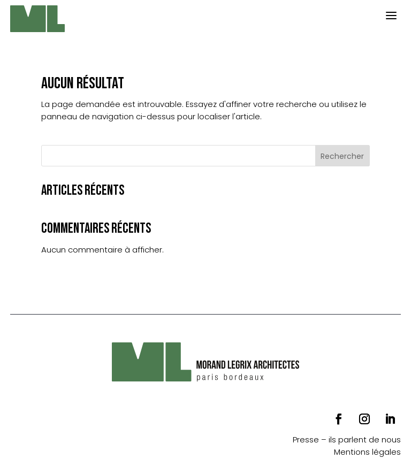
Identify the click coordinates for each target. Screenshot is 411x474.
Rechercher (342, 156)
